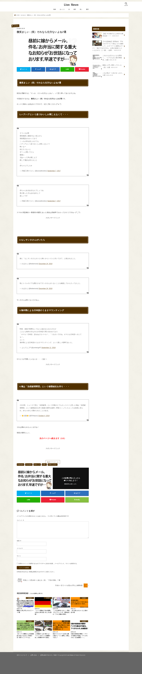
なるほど (29, 464)
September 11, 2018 (48, 347)
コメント (20, 520)
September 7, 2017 (54, 171)
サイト (19, 556)
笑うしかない (53, 464)
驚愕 (87, 9)
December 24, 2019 (45, 264)
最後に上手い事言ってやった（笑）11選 (107, 67)
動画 (54, 9)
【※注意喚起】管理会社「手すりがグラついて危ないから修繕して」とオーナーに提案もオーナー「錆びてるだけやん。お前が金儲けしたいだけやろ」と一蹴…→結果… (107, 45)
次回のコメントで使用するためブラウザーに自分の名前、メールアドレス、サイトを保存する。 (48, 563)
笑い (81, 9)
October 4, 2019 (44, 416)
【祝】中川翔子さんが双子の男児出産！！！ (107, 35)
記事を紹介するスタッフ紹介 (48, 655)
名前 (19, 540)
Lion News (71, 5)
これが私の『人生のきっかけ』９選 (107, 74)
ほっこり (62, 9)
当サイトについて (22, 655)
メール (20, 548)
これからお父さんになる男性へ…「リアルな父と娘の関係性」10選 (107, 57)
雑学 (75, 9)
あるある (21, 464)
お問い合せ (33, 655)
